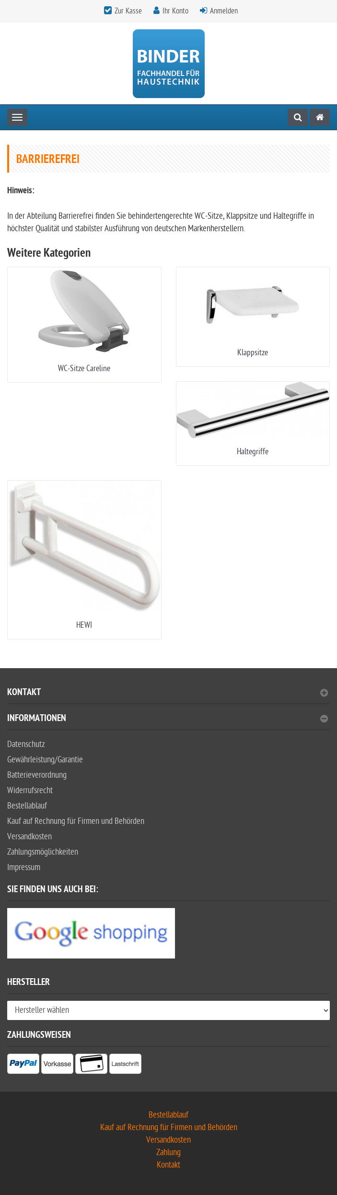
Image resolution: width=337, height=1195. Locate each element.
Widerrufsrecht (30, 790)
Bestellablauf (27, 806)
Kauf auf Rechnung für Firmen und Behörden (75, 821)
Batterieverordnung (37, 775)
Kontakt (167, 693)
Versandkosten (29, 837)
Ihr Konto (175, 11)
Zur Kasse (128, 11)
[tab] (168, 696)
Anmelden (224, 11)
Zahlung (168, 1152)
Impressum (23, 867)
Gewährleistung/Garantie (45, 760)
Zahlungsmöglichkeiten (42, 852)
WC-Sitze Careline (84, 368)
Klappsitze (252, 352)
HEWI (84, 625)
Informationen (167, 719)
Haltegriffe (252, 451)
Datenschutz (26, 744)
